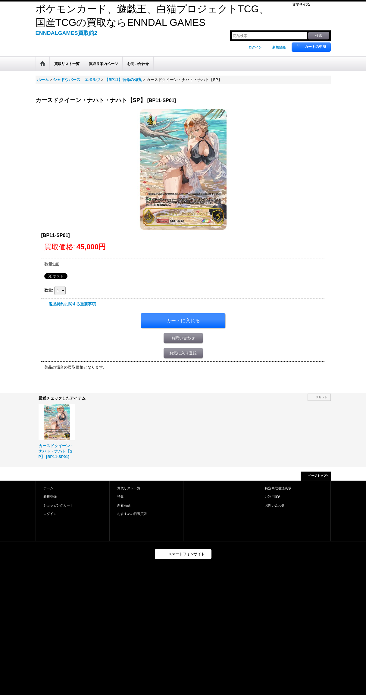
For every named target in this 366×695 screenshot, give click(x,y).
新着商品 (123, 505)
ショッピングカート (58, 505)
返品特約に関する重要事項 (72, 304)
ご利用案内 (273, 496)
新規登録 (279, 47)
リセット (321, 397)
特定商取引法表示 (278, 488)
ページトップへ (318, 475)
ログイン (255, 47)
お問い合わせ (183, 338)
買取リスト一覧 (128, 488)
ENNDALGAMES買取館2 (66, 33)
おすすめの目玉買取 (132, 514)
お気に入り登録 (183, 353)
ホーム (48, 488)
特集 (120, 496)
